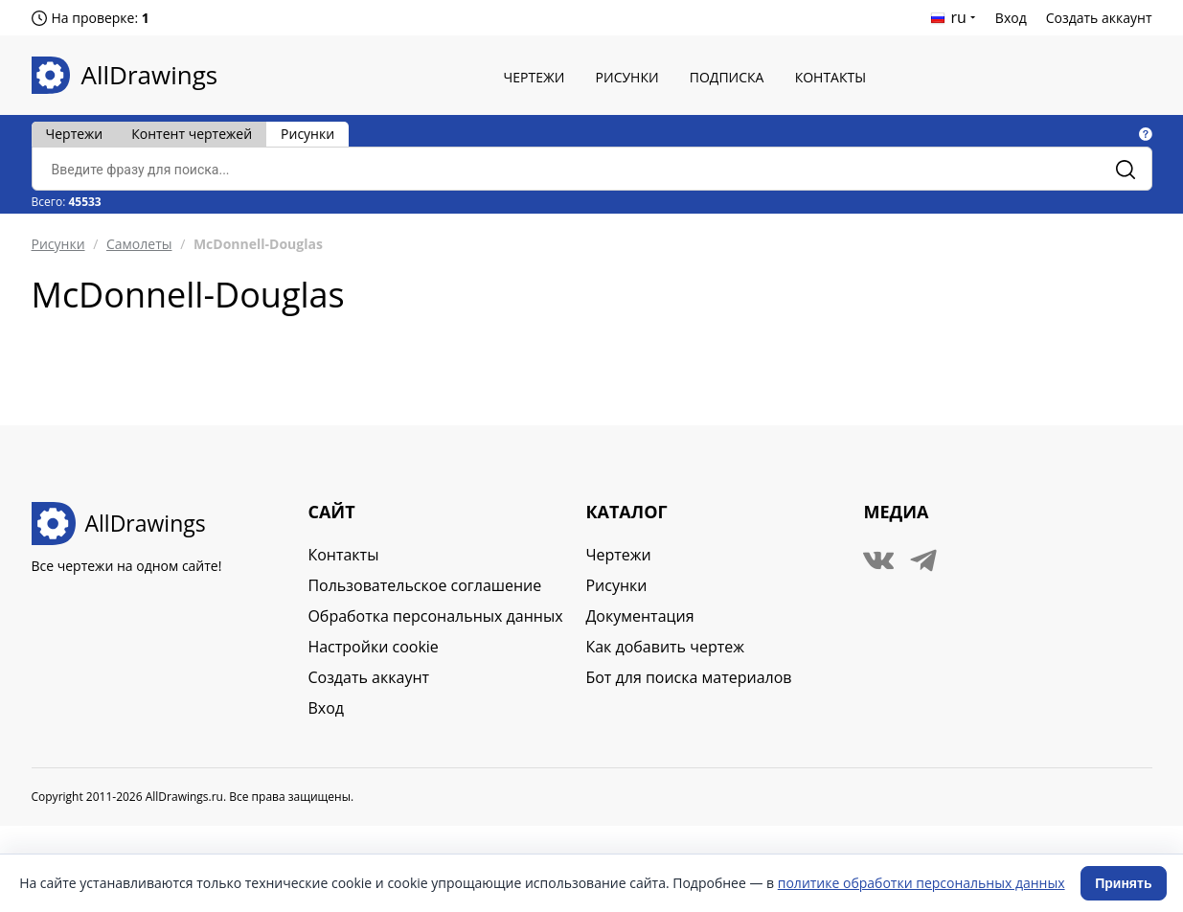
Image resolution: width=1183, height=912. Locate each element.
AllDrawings (149, 74)
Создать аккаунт (1099, 18)
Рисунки (627, 77)
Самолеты (139, 244)
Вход (1011, 18)
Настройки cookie (372, 646)
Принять (1123, 883)
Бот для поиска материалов (688, 677)
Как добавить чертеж (664, 646)
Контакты (830, 77)
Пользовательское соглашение (424, 585)
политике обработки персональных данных (921, 883)
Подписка (727, 77)
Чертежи (534, 77)
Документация (639, 616)
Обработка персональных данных (434, 616)
